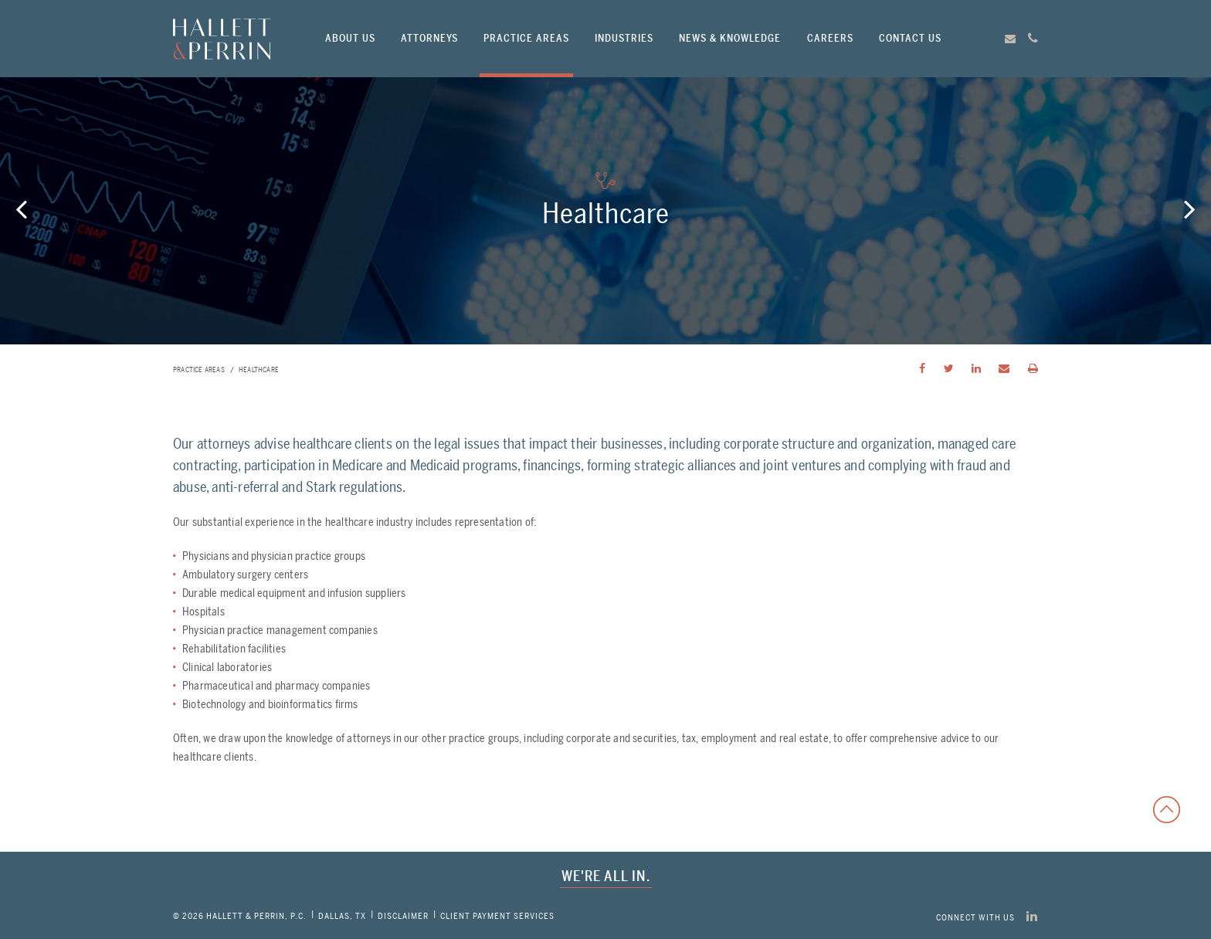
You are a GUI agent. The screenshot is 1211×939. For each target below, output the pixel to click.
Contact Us (910, 38)
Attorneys (429, 38)
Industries (624, 38)
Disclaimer (403, 916)
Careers (830, 38)
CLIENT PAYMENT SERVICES (497, 916)
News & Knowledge (730, 38)
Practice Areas (526, 38)
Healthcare (259, 370)
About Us (350, 38)
